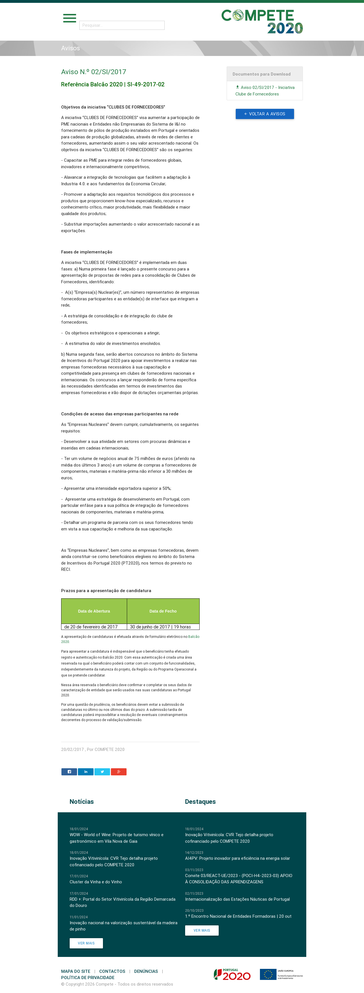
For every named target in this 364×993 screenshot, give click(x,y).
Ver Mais (86, 943)
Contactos (112, 971)
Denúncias (146, 971)
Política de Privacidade (87, 977)
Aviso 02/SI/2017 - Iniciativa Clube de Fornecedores (265, 91)
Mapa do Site (75, 971)
